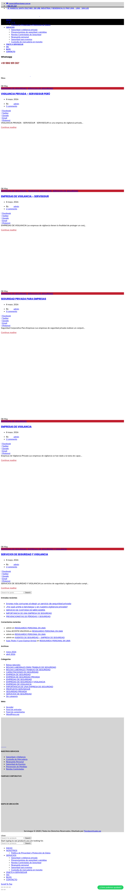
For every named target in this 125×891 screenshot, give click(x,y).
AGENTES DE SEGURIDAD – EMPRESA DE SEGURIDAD (40, 637)
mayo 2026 (11, 651)
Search (28, 592)
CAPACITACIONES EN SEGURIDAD (22, 672)
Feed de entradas (13, 709)
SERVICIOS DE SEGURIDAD (40, 88)
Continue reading (8, 127)
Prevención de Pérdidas (16, 766)
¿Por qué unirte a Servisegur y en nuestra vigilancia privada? (37, 606)
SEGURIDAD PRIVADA (16, 691)
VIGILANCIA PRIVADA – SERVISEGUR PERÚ (25, 94)
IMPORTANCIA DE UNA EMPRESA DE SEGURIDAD (29, 613)
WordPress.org (12, 714)
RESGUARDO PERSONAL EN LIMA (30, 627)
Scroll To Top (6, 884)
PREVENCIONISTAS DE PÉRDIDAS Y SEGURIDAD (28, 616)
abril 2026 (10, 654)
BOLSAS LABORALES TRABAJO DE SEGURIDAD (28, 669)
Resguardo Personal (15, 761)
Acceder (9, 707)
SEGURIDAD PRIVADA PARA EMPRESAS (23, 299)
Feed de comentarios (15, 712)
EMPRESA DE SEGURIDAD (18, 674)
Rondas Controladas (15, 769)
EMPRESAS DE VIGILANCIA (16, 426)
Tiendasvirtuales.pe (92, 831)
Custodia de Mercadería (16, 759)
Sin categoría (12, 696)
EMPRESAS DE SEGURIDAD (14, 88)
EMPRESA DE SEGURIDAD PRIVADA (23, 677)
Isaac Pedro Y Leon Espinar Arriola (21, 640)
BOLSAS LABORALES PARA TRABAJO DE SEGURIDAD (31, 667)
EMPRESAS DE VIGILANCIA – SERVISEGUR (25, 196)
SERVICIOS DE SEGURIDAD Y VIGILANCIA (24, 554)
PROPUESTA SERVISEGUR (40, 191)
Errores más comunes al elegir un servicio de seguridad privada (38, 603)
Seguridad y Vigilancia (16, 757)
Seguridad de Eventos (15, 764)
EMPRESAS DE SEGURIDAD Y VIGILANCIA (47, 549)
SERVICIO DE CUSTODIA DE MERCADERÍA (25, 610)
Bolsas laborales (13, 664)
